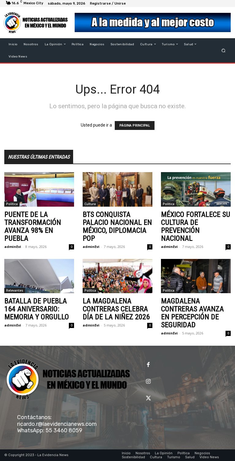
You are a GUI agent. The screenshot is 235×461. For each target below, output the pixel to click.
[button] (223, 50)
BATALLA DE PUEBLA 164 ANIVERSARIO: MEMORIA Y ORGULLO (36, 309)
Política (12, 204)
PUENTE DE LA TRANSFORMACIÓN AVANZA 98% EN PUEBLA (32, 226)
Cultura (90, 204)
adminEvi (12, 246)
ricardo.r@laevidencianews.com (57, 424)
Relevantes (14, 290)
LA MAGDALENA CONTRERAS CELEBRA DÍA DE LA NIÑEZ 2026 (116, 309)
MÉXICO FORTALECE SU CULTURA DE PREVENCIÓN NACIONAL (195, 226)
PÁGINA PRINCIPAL (134, 125)
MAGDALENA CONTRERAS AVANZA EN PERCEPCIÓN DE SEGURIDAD (192, 313)
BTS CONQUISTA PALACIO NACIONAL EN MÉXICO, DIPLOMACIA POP (117, 226)
